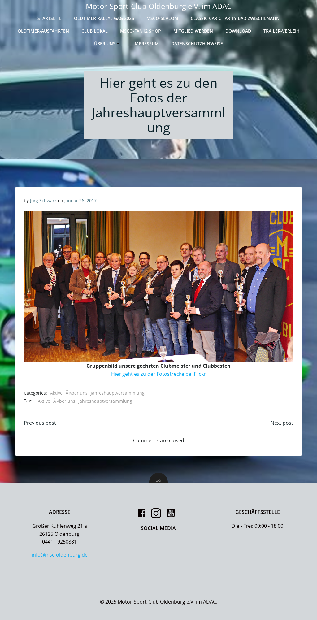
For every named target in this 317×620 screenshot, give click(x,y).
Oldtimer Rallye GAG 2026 (104, 18)
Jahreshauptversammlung (118, 393)
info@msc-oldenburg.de (60, 554)
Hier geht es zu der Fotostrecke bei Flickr (158, 374)
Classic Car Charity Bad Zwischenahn (235, 18)
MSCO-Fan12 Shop (140, 31)
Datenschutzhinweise (197, 43)
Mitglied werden (193, 31)
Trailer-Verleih (281, 31)
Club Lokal (94, 31)
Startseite (49, 18)
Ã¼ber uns (77, 393)
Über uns (107, 43)
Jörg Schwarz (43, 200)
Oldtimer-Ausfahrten (43, 31)
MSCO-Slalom (162, 18)
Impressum (146, 43)
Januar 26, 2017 (80, 200)
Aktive (56, 393)
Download (238, 31)
